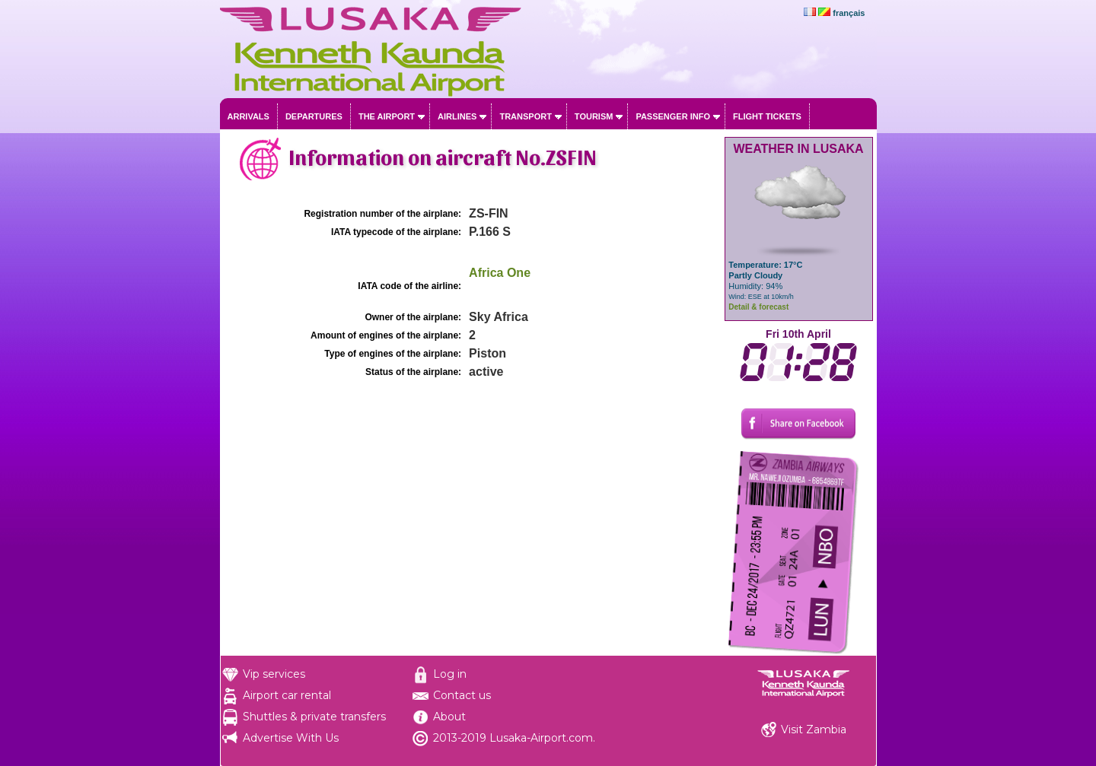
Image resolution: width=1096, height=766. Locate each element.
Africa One (499, 272)
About (449, 716)
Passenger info (673, 116)
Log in (450, 674)
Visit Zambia (813, 729)
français (849, 12)
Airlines (457, 116)
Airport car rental (287, 695)
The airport (386, 116)
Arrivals (248, 116)
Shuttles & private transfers (314, 716)
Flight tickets (767, 116)
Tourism (594, 116)
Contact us (462, 695)
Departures (313, 116)
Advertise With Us (291, 738)
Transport (525, 116)
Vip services (274, 674)
